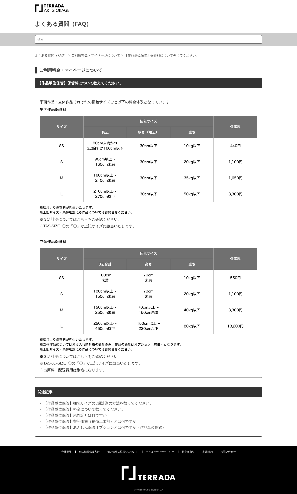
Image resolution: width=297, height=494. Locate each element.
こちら (82, 219)
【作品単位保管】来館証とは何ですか (75, 415)
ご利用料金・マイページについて (95, 55)
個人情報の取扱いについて (122, 451)
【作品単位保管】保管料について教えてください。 (161, 55)
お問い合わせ (228, 451)
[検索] (148, 39)
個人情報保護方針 (89, 451)
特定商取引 (188, 451)
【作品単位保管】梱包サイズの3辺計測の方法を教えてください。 (98, 403)
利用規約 (208, 451)
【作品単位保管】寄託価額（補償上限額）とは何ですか (89, 421)
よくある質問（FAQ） (63, 24)
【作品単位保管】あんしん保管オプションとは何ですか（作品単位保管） (104, 427)
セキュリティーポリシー (160, 451)
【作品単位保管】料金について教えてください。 (84, 409)
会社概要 (66, 451)
